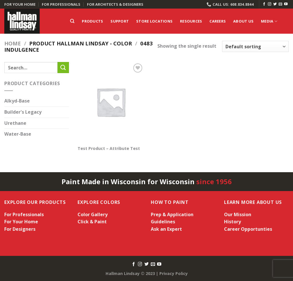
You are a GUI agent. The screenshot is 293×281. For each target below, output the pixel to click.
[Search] (72, 21)
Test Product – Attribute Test (109, 148)
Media (269, 21)
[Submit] (63, 67)
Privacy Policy (173, 273)
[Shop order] (255, 46)
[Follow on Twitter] (275, 4)
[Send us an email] (280, 4)
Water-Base (17, 134)
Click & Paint (92, 221)
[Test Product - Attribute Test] (111, 102)
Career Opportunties (248, 229)
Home (12, 43)
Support (119, 21)
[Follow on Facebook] (264, 4)
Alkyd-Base (17, 101)
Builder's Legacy (22, 112)
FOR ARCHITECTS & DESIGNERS (115, 4)
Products (92, 21)
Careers (217, 21)
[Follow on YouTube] (286, 4)
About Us (243, 21)
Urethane (15, 123)
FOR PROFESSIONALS (61, 4)
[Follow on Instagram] (269, 4)
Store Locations (154, 21)
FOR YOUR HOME (19, 4)
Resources (191, 21)
